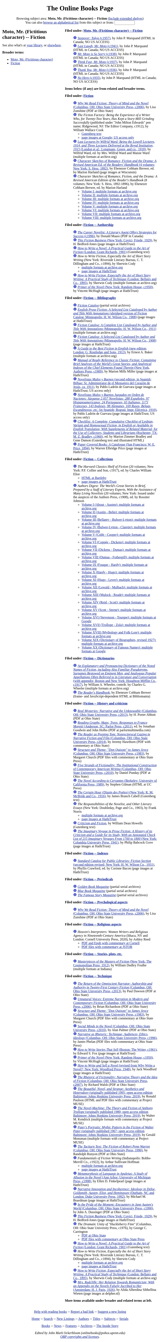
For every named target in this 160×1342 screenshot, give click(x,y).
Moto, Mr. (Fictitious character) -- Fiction (112, 30)
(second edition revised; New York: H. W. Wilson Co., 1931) (113, 862)
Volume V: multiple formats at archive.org (109, 206)
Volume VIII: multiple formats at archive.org (111, 217)
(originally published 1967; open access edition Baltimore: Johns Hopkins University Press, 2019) (113, 1131)
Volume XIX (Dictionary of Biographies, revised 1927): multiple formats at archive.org (118, 641)
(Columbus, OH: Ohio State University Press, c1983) (110, 751)
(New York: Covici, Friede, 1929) (115, 240)
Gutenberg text (91, 134)
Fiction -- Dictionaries (98, 658)
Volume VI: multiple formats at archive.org (110, 210)
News (57, 1326)
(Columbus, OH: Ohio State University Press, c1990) (113, 1206)
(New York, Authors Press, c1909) (114, 365)
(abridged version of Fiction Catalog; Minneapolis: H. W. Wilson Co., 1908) (115, 313)
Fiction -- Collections (98, 459)
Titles (96, 1318)
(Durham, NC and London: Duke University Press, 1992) (114, 1192)
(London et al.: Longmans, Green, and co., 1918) (114, 145)
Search (48, 1318)
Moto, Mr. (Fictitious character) (32, 59)
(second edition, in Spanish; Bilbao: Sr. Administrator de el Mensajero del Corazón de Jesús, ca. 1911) (112, 383)
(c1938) (97, 54)
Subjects (109, 1318)
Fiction (15, 63)
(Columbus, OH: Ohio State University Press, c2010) (115, 768)
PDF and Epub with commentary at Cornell (110, 943)
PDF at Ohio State (93, 1235)
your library (34, 45)
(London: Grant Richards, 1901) (111, 250)
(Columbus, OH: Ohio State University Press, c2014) (111, 738)
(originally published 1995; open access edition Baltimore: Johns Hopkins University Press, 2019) (112, 1092)
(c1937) (97, 62)
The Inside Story (107, 1326)
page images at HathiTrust (98, 271)
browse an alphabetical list (61, 22)
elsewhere (54, 45)
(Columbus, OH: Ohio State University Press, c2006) (110, 105)
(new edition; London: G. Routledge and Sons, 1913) (110, 350)
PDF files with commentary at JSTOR (106, 947)
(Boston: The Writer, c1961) (117, 1049)
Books (45, 1326)
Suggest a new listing (112, 1311)
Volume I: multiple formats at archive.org (109, 191)
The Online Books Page (80, 8)
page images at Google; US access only (107, 137)
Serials (124, 1318)
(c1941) (98, 46)
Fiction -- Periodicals (98, 879)
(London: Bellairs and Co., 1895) (114, 279)
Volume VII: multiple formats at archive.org (110, 214)
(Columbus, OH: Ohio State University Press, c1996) (114, 1036)
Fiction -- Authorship (98, 225)
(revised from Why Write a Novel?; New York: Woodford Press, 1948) (114, 1067)
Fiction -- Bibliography (99, 298)
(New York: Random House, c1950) (115, 287)
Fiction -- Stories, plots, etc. (102, 954)
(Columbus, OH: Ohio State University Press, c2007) (115, 1080)
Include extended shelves (125, 18)
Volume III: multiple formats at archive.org (110, 199)
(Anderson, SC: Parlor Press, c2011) (110, 724)
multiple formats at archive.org (102, 267)
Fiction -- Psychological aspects (105, 902)
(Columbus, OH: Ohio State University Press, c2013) (115, 712)
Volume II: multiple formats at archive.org (109, 195)
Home (36, 1318)
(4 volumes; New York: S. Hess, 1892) (114, 164)
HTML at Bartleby (93, 478)
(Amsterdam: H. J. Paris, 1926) (113, 1285)
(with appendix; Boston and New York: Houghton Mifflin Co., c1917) (114, 675)
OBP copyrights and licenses (79, 1336)
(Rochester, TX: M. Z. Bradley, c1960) (115, 429)
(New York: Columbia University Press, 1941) (115, 836)
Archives (86, 1326)
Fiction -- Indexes (95, 853)
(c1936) (97, 70)
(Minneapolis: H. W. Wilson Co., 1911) (115, 327)
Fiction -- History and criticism (105, 703)
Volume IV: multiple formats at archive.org (110, 202)
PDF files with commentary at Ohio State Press (113, 1239)
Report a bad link (82, 1311)
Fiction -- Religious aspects (102, 924)
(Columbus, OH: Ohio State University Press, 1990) (111, 1148)
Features (71, 1326)
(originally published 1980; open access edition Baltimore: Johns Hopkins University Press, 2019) (113, 1111)
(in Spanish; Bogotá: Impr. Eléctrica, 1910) (114, 402)
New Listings (66, 1318)
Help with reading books (50, 1311)
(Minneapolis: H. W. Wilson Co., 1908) (114, 338)
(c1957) (94, 38)
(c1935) (89, 78)
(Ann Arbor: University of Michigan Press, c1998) (112, 1177)
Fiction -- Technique (97, 976)
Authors (83, 1318)
